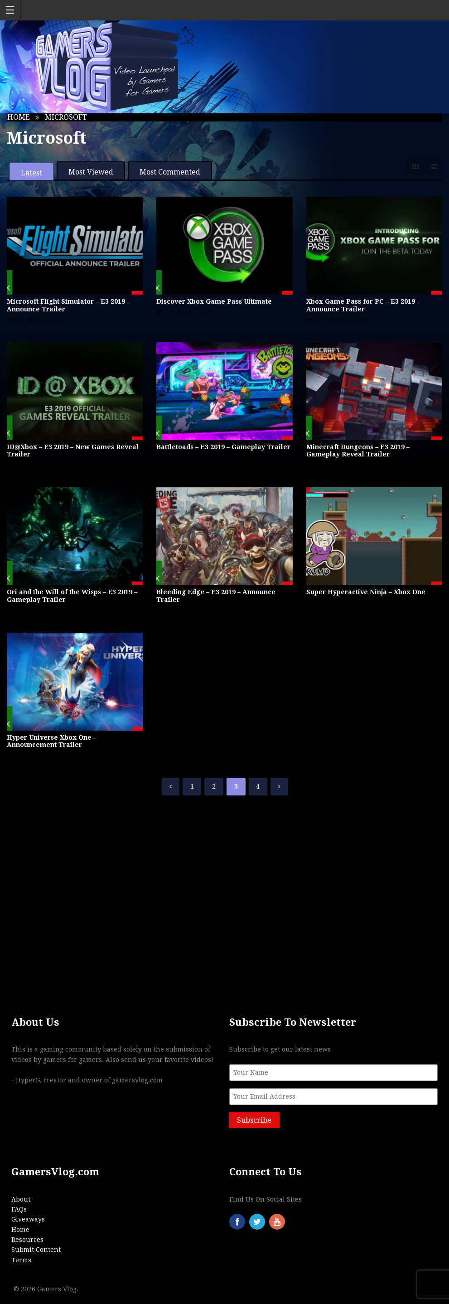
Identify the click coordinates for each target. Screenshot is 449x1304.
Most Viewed (90, 172)
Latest (31, 173)
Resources (27, 1239)
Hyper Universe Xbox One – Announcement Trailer (52, 741)
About (20, 1199)
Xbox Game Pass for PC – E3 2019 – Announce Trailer (363, 305)
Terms (21, 1260)
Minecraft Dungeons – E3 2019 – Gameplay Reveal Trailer (358, 450)
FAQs (19, 1209)
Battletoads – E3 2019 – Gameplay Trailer (223, 447)
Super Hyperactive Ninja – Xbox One (365, 592)
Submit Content (36, 1249)
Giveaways (28, 1219)
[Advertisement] (224, 887)
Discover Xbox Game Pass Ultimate (214, 301)
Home (18, 117)
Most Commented (170, 172)
